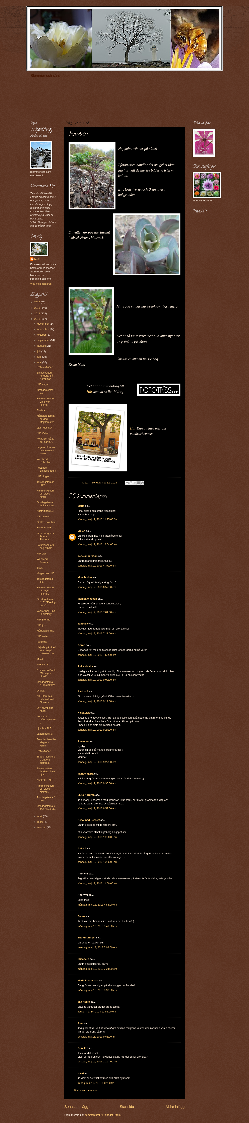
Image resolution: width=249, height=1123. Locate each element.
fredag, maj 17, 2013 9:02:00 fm (96, 1082)
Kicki (81, 1073)
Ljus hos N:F (44, 728)
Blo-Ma (41, 410)
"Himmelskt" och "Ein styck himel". (46, 673)
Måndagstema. (45, 630)
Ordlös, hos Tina (46, 522)
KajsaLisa (84, 712)
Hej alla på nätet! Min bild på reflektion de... (46, 650)
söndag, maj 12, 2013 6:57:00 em (97, 587)
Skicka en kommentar (86, 1090)
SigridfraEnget (86, 937)
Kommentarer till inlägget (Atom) (102, 1114)
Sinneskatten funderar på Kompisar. (45, 375)
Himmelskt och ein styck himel (45, 493)
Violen (81, 530)
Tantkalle (83, 623)
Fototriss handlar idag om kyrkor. (46, 742)
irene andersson (87, 555)
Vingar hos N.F (45, 573)
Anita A (82, 848)
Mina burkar (85, 577)
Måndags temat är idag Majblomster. (46, 418)
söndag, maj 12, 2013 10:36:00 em (97, 861)
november (43, 329)
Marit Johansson (88, 980)
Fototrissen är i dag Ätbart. (45, 546)
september (43, 340)
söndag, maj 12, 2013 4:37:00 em (97, 565)
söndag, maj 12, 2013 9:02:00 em (97, 679)
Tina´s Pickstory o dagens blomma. (46, 759)
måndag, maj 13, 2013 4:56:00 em (97, 904)
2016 (37, 302)
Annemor (83, 741)
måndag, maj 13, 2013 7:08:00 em (97, 947)
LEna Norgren (86, 794)
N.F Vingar (43, 476)
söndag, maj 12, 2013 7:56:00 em (97, 654)
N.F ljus (41, 625)
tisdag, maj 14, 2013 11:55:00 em (97, 1011)
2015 (37, 307)
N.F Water (42, 636)
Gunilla (82, 1048)
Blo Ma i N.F (44, 527)
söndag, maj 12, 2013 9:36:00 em (97, 783)
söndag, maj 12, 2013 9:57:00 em (97, 808)
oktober (42, 334)
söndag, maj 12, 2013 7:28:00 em (97, 633)
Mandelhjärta (85, 773)
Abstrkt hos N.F (46, 510)
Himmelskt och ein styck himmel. (45, 590)
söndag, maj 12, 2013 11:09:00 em (97, 883)
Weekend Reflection (44, 461)
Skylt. (40, 567)
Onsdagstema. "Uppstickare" (46, 683)
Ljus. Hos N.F (44, 427)
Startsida (127, 1107)
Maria (81, 505)
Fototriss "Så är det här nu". (45, 440)
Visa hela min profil (41, 283)
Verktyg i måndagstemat (46, 719)
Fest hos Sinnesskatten (46, 469)
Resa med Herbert (89, 819)
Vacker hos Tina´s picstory (46, 612)
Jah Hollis (84, 1001)
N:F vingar (43, 664)
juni (39, 356)
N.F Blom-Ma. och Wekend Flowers (45, 699)
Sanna (81, 916)
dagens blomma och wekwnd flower (46, 450)
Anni (80, 1023)
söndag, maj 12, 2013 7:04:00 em (97, 612)
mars (40, 821)
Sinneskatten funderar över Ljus (46, 771)
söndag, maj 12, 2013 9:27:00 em (97, 762)
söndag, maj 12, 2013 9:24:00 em (97, 729)
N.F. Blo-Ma (43, 619)
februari (42, 827)
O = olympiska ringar (45, 709)
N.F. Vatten (43, 433)
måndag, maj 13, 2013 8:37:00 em (97, 990)
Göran (81, 645)
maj (39, 362)
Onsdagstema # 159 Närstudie (46, 807)
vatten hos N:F (45, 733)
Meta (37, 259)
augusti (41, 345)
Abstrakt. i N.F (45, 780)
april (40, 816)
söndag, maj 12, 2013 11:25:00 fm (97, 519)
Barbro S (83, 691)
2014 (37, 313)
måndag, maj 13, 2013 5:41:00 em (97, 926)
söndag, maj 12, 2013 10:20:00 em (97, 837)
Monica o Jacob (87, 598)
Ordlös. (41, 690)
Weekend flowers (42, 560)
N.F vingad (43, 384)
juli (39, 351)
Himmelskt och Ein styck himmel (45, 401)
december (43, 323)
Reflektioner (44, 750)
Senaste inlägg (76, 1107)
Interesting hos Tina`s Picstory (45, 536)
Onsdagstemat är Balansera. (46, 504)
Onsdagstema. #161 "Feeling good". (46, 602)
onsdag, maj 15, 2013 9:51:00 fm (96, 1036)
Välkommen (43, 516)
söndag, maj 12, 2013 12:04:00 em (97, 544)
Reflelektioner (45, 367)
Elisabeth (83, 959)
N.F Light (42, 553)
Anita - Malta (85, 666)
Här (89, 392)
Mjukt (40, 659)
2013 (37, 318)
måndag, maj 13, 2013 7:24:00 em (97, 968)
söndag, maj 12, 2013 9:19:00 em (97, 701)
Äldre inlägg (175, 1107)
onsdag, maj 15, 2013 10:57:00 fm (97, 1061)
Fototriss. (42, 641)
